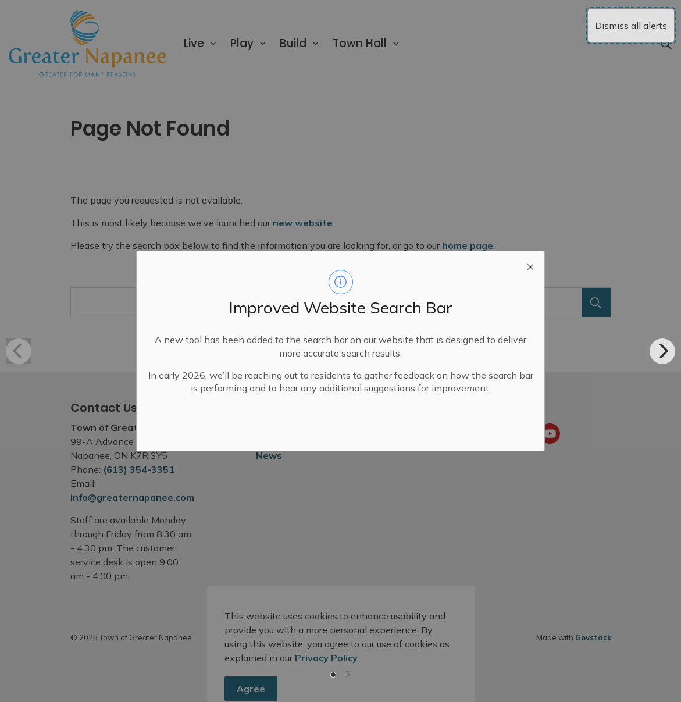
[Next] (662, 351)
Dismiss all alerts (631, 25)
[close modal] (530, 265)
